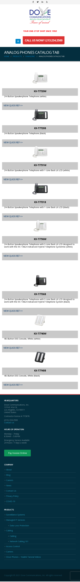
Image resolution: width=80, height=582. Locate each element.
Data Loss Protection (19, 525)
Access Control (13, 546)
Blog (8, 475)
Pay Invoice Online (17, 453)
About (9, 469)
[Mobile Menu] (18, 41)
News (8, 485)
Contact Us (9, 422)
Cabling (9, 531)
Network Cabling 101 (19, 541)
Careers (9, 480)
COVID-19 (10, 501)
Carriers (9, 552)
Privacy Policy (12, 496)
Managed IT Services (15, 520)
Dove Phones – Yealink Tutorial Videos (23, 557)
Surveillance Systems (15, 515)
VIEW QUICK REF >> (13, 105)
